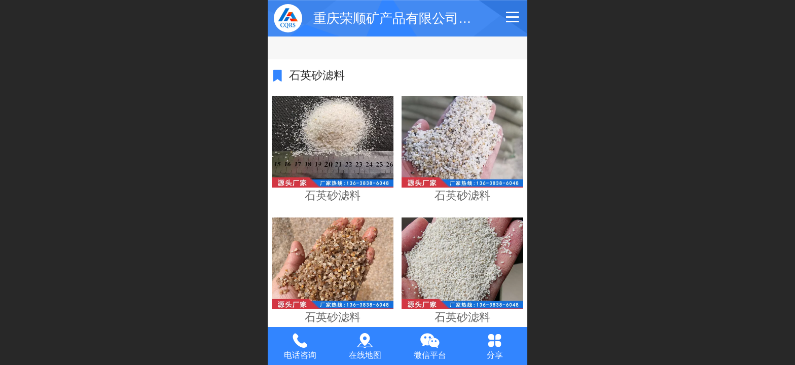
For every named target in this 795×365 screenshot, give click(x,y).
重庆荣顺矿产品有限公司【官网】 (412, 18)
